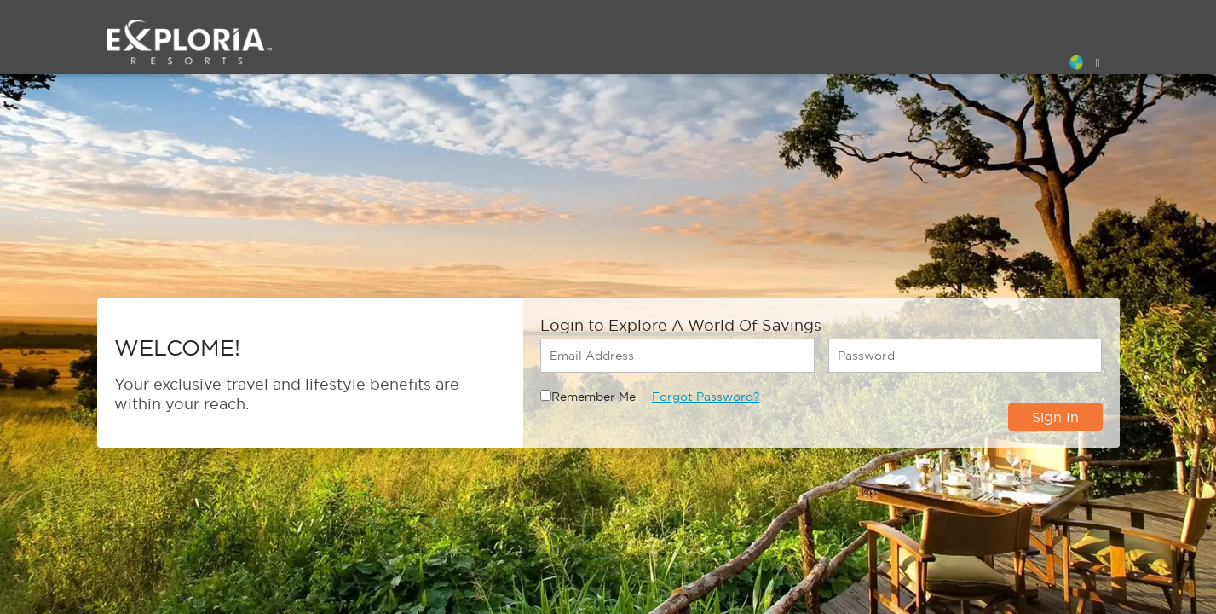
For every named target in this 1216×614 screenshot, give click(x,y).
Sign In (1055, 417)
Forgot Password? (706, 396)
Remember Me (593, 396)
